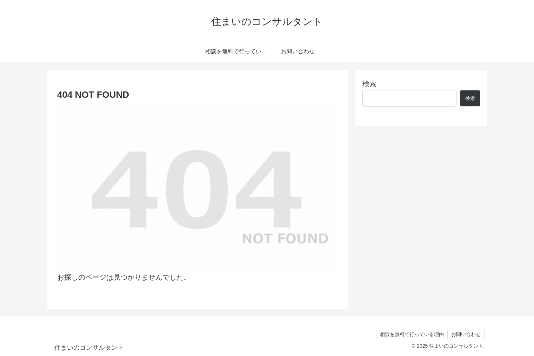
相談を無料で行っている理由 (412, 334)
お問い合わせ (466, 334)
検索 (369, 84)
